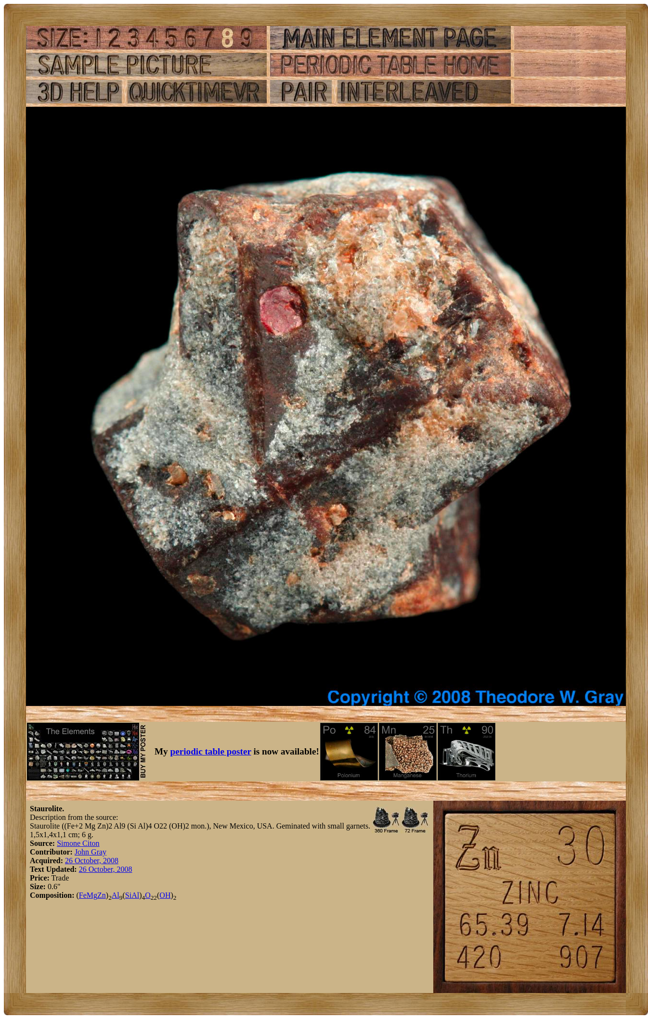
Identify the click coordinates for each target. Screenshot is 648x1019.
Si (128, 895)
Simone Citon (78, 843)
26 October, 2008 (91, 860)
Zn (101, 895)
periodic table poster (210, 751)
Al (115, 895)
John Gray (90, 852)
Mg (92, 895)
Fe (83, 895)
